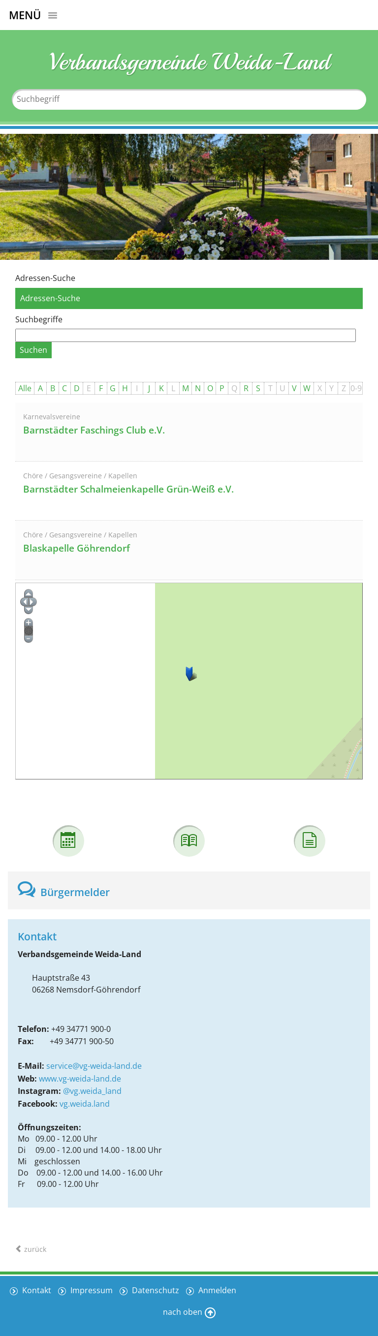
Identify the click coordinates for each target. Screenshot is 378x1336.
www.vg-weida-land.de (80, 1078)
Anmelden (216, 1290)
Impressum (90, 1290)
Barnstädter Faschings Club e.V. (94, 430)
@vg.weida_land (92, 1091)
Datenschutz (154, 1290)
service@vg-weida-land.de (94, 1065)
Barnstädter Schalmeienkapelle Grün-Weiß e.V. (128, 489)
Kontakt (35, 1290)
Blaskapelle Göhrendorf (76, 548)
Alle (25, 388)
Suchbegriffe (39, 319)
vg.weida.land (85, 1103)
